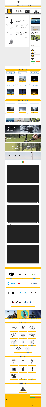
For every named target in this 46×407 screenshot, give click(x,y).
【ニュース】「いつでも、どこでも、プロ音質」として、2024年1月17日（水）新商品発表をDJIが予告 (22, 86)
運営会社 (6, 399)
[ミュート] (37, 182)
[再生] (7, 182)
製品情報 (6, 395)
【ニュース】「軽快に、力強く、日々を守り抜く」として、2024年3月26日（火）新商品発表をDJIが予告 (10, 86)
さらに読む (11, 81)
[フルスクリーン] (38, 182)
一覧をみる (25, 69)
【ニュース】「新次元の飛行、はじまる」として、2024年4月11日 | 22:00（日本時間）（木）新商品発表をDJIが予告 (34, 73)
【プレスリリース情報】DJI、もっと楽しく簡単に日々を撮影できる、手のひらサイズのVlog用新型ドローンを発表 (10, 104)
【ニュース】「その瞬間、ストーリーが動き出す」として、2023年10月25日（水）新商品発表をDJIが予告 (34, 86)
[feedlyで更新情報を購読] (33, 61)
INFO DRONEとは (7, 396)
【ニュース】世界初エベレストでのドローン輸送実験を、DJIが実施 (22, 73)
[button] (39, 63)
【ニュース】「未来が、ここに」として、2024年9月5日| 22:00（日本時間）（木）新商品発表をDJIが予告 (10, 73)
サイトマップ (7, 400)
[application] (23, 174)
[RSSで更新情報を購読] (38, 61)
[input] (23, 7)
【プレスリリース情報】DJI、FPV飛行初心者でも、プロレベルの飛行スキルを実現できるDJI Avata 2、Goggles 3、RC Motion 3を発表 (34, 104)
